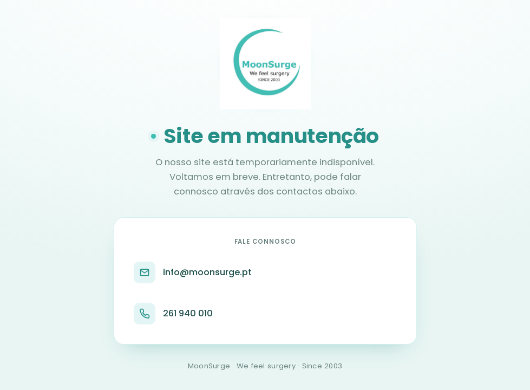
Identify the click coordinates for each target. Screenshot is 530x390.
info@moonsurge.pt (193, 272)
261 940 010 (173, 313)
